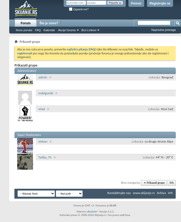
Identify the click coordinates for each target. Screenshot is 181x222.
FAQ (38, 30)
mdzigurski (45, 93)
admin (42, 77)
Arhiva (161, 193)
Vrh (171, 183)
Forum (25, 23)
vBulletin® (93, 211)
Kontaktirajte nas (119, 193)
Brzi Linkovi (88, 30)
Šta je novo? (48, 23)
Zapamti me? (79, 9)
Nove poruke (24, 30)
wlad (41, 109)
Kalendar (49, 30)
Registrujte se (160, 3)
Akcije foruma (67, 30)
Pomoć (136, 3)
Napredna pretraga (163, 29)
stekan (42, 141)
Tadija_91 (45, 157)
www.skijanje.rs (144, 193)
